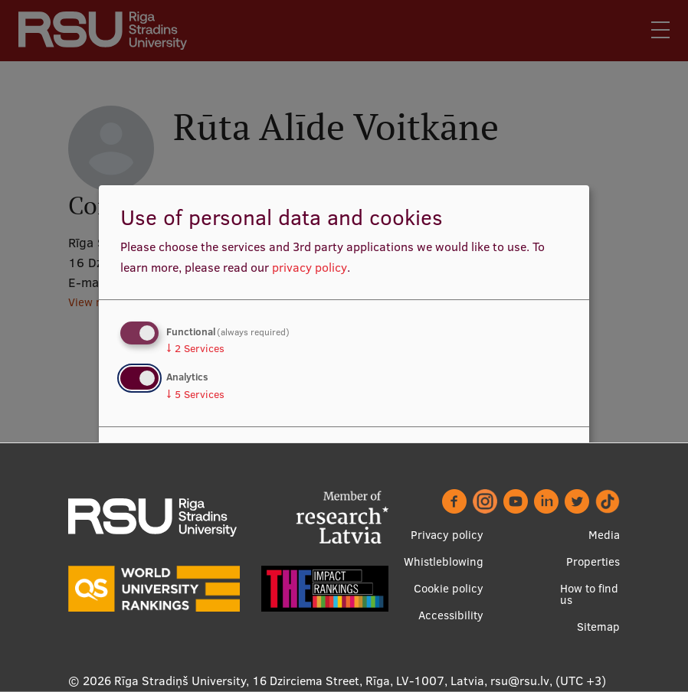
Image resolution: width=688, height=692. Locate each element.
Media (604, 535)
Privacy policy (447, 535)
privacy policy (309, 267)
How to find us (589, 594)
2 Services (195, 348)
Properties (593, 561)
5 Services (195, 394)
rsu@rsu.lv (519, 680)
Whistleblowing (443, 561)
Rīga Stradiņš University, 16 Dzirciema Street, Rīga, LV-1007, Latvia (299, 680)
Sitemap (598, 627)
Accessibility (450, 615)
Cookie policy (448, 588)
